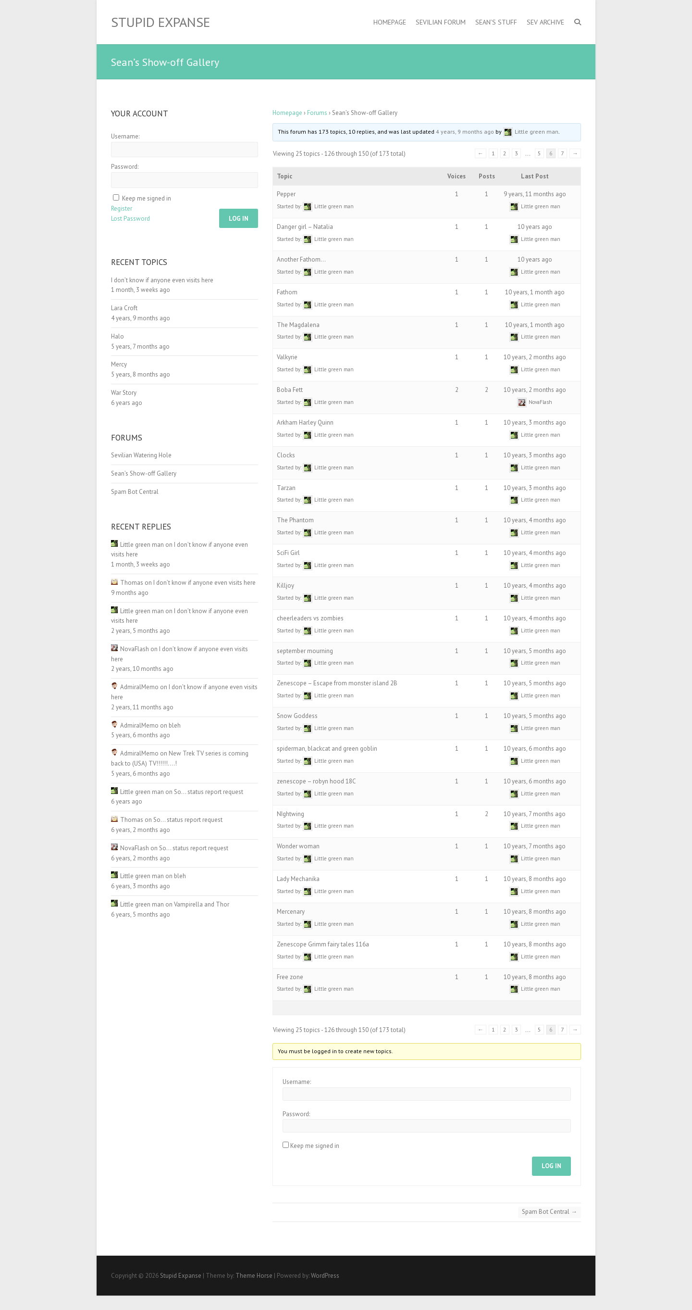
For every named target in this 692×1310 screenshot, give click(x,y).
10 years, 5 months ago (535, 651)
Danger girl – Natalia (305, 227)
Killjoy (285, 585)
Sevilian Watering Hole (141, 455)
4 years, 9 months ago (465, 131)
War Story (123, 393)
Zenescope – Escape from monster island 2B (337, 683)
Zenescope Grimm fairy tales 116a (323, 944)
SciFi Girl (288, 553)
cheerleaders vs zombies (310, 618)
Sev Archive (545, 22)
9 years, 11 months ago (535, 194)
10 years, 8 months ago (535, 879)
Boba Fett (290, 390)
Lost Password (130, 218)
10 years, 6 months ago (535, 748)
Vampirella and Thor (201, 904)
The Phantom (295, 520)
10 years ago (535, 227)
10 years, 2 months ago (535, 357)
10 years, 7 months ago (535, 814)
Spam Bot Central (549, 1212)
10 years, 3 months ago (535, 422)
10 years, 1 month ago (535, 292)
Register (121, 208)
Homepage (389, 22)
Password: (296, 1114)
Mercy (119, 364)
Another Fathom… (301, 259)
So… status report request (208, 792)
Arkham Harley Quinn (305, 422)
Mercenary (291, 911)
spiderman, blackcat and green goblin (327, 748)
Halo (117, 336)
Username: (297, 1082)
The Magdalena (298, 325)
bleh (175, 725)
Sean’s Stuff (496, 22)
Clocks (286, 455)
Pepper (286, 194)
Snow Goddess (297, 716)
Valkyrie (287, 357)
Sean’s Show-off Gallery (143, 473)
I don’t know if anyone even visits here (162, 280)
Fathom (287, 292)
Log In (551, 1166)
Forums (317, 113)
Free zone (290, 977)
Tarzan (286, 488)
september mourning (305, 651)
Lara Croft (124, 308)
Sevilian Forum (441, 22)
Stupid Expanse (160, 22)
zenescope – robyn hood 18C (316, 781)
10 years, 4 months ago (535, 520)
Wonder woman (298, 846)
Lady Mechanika (298, 879)
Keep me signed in (314, 1146)
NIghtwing (290, 814)
